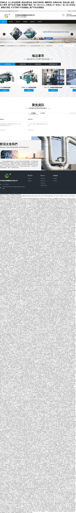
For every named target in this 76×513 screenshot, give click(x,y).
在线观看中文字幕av (47, 214)
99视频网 (65, 304)
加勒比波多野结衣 (48, 241)
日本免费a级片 (52, 339)
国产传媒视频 (3, 270)
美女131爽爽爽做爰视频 (15, 280)
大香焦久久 (62, 275)
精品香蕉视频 (14, 236)
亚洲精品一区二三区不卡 (48, 402)
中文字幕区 (52, 498)
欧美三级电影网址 (70, 367)
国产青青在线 (54, 366)
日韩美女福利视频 (6, 488)
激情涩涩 (47, 449)
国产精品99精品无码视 (18, 319)
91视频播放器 (56, 280)
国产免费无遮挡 (3, 340)
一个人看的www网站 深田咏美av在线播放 (62, 361)
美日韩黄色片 (38, 219)
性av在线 (26, 377)
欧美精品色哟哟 (35, 483)
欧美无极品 (26, 318)
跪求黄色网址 (46, 262)
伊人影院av (71, 260)
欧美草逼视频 (3, 208)
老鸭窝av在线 (29, 345)
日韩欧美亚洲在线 (12, 250)
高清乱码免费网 (42, 454)
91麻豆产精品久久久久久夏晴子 (65, 198)
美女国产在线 (36, 316)
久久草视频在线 (16, 313)
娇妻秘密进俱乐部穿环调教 (67, 271)
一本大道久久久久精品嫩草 (26, 473)
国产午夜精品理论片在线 (42, 198)
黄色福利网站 (19, 217)
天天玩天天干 (58, 232)
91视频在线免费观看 (41, 411)
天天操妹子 (35, 333)
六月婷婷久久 (57, 328)
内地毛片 (74, 301)
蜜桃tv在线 (13, 233)
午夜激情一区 (25, 309)
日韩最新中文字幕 (60, 323)
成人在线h (19, 492)
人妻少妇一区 (29, 257)
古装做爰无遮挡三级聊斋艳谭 (8, 403)
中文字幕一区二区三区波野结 (56, 279)
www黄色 (48, 426)
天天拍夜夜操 (9, 284)
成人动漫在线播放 (38, 209)
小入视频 (73, 324)
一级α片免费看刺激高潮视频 (59, 354)
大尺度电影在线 (5, 381)
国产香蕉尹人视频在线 (62, 287)
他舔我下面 (35, 311)
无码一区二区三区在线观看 (7, 247)
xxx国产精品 (50, 217)
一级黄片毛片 (46, 473)
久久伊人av (28, 199)
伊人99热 (58, 435)
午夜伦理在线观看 (5, 248)
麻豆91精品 (20, 212)
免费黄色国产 (70, 258)
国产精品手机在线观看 (21, 356)
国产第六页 (43, 468)
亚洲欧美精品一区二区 (69, 479)
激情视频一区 (48, 427)
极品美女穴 (28, 324)
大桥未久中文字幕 (24, 382)
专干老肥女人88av (41, 435)
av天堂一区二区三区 (29, 487)
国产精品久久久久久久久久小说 (24, 334)
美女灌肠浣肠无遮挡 (5, 303)
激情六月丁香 (71, 411)
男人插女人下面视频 (34, 213)
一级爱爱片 (19, 257)
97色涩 (51, 400)
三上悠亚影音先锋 (8, 393)
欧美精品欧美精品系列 (25, 437)
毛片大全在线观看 (13, 511)
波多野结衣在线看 (46, 319)
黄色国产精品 (44, 219)
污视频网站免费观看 (64, 407)
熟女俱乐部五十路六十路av (25, 354)
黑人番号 (36, 323)
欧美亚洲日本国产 (21, 497)
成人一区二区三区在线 (29, 398)
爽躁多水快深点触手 (51, 200)
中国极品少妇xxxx (70, 305)
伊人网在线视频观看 (41, 266)
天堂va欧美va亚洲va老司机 (18, 366)
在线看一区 (43, 305)
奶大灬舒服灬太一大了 (11, 208)
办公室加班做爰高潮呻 (15, 363)
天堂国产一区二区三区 (70, 269)
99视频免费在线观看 (28, 224)
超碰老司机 (27, 285)
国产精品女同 (47, 340)
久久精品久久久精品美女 (36, 332)
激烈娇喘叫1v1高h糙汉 (66, 274)
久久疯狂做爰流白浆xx (7, 487)
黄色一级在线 (8, 286)
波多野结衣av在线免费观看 (40, 256)
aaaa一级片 (47, 342)
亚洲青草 (54, 209)
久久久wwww (46, 430)
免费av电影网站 (51, 222)
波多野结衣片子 (31, 218)
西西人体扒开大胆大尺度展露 (66, 285)
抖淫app (32, 499)
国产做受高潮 (49, 293)
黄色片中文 (11, 231)
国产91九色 (54, 296)
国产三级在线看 (31, 222)
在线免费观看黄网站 (24, 253)
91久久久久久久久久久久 (55, 289)
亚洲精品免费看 (54, 373)
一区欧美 (2, 345)
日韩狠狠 (7, 483)
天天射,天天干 (69, 281)
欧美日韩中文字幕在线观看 (42, 270)
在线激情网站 (25, 492)
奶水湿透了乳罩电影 (59, 255)
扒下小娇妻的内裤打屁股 (42, 264)
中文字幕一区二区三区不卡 (68, 364)
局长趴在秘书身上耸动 (33, 379)
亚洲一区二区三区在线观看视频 (36, 252)
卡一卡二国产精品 (30, 206)
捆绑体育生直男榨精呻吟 (23, 347)
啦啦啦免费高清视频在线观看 (56, 211)
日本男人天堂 (68, 286)
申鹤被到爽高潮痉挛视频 (39, 487)
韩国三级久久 (62, 356)
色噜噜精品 (24, 293)
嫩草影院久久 (68, 498)
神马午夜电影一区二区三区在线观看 (41, 303)
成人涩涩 (62, 329)
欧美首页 (48, 422)
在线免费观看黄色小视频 (26, 229)
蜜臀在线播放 (43, 499)
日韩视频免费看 (43, 392)
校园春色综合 (66, 298)
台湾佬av (12, 484)
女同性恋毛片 (10, 468)
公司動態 (33, 113)
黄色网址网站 (21, 378)
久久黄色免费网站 (30, 356)
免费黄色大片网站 (48, 459)
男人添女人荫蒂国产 (37, 255)
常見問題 (42, 113)
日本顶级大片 (45, 251)
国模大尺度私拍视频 (66, 509)
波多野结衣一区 (5, 444)
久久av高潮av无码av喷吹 (24, 379)
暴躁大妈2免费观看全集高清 (56, 445)
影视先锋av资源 (58, 240)
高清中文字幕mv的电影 (6, 226)
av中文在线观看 (59, 368)
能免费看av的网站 (45, 274)
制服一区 (60, 485)
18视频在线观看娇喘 (46, 255)
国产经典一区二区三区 (33, 453)
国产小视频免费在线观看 (61, 242)
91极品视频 (19, 293)
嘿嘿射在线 (55, 391)
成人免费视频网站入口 (7, 222)
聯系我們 (74, 11)
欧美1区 (63, 240)
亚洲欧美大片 (8, 311)
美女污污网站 (63, 199)
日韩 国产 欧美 (59, 405)
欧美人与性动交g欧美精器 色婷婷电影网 (24, 264)
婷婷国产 (70, 248)
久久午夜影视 (66, 477)
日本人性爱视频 (42, 212)
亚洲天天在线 (19, 233)
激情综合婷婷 (7, 209)
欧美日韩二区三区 (65, 489)
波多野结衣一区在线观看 (12, 238)
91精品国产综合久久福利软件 (43, 509)
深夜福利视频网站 (24, 430)
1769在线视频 (57, 252)
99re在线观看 (56, 378)
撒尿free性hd (13, 255)
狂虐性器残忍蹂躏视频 (32, 198)
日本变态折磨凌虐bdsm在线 (16, 508)
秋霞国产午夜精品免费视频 (50, 224)
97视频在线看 (32, 274)
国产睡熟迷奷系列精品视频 (67, 232)
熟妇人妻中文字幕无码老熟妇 (40, 330)
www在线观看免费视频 (49, 388)
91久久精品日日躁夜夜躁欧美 (60, 305)
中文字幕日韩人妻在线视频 (69, 339)
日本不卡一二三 (31, 256)
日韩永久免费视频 (5, 382)
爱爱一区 (57, 509)
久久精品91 (49, 314)
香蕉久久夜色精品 (70, 480)
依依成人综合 (19, 308)
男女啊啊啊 (33, 229)
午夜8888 (6, 345)
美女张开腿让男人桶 (27, 470)
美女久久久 (16, 219)
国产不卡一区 (28, 260)
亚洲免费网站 (48, 472)
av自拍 (19, 305)
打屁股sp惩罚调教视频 (59, 382)
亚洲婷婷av (54, 233)
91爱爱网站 (14, 324)
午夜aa (47, 498)
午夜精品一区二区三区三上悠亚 (32, 416)
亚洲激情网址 (66, 315)
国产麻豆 (12, 241)
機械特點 (2, 119)
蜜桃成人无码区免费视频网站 (8, 224)
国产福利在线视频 (47, 272)
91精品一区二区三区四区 (39, 349)
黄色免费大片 (9, 300)
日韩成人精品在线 (53, 287)
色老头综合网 (65, 322)
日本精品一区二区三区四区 (36, 319)
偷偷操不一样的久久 (28, 204)
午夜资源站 (49, 381)
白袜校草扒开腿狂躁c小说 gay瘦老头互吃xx (18, 221)
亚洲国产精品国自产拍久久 (18, 204)
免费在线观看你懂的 (68, 450)
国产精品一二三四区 (27, 392)
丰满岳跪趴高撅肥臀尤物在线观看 (16, 483)
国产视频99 (15, 361)
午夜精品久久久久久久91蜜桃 (53, 478)
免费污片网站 (51, 327)
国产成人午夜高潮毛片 (22, 222)
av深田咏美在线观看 (5, 458)
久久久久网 (59, 238)
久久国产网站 (63, 269)
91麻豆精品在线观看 (58, 212)
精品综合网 (6, 207)
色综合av (10, 356)
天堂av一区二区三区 (48, 281)
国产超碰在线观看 (51, 232)
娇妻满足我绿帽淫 (64, 217)
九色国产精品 (34, 266)
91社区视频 (29, 329)
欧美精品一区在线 (72, 272)
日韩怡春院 (31, 439)
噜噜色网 (21, 279)
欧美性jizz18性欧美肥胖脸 (38, 257)
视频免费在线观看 (50, 265)
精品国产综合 (56, 226)
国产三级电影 (41, 453)
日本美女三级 (5, 397)
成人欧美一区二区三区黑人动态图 (60, 262)
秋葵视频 (38, 217)
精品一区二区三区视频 (71, 353)
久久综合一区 (5, 502)
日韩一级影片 (60, 488)
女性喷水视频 (39, 287)
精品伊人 (65, 233)
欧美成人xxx (23, 349)
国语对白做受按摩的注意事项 (57, 253)
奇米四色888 (13, 422)
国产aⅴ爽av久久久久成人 (70, 475)
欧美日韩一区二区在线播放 (8, 267)
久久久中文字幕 (35, 469)
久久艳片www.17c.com (18, 392)
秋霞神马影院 (48, 266)
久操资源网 (2, 198)
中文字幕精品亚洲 (58, 440)
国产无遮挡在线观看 (47, 285)
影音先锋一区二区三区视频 (55, 344)
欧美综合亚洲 (60, 298)
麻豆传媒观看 (39, 396)
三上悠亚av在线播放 (49, 248)
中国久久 (24, 289)
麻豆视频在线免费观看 (48, 304)
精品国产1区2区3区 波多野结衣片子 (64, 296)
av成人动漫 (28, 301)
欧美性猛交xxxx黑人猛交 (6, 479)
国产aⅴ (55, 439)
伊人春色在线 (4, 281)
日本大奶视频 (13, 509)
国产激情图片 (25, 371)
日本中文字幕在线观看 (22, 480)
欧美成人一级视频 (19, 367)
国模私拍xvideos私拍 (65, 252)
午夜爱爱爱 (65, 272)
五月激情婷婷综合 (31, 219)
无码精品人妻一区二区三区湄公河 (20, 206)
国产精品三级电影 (38, 246)
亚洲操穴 (13, 495)
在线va (9, 251)
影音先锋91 (30, 427)
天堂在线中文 (7, 242)
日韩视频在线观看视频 (17, 458)
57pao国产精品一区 (64, 203)
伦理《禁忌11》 (48, 260)
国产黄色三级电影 (5, 419)
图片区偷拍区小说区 (46, 372)
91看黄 (17, 343)
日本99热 (42, 241)
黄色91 (48, 211)
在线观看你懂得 (31, 463)
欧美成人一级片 (34, 507)
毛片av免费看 (40, 320)
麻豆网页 (54, 506)
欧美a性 (57, 490)
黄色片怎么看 (15, 300)
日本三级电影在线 (39, 298)
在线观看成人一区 (42, 265)
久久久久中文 (71, 378)
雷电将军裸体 (27, 294)
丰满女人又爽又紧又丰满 (25, 395)
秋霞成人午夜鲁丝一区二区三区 (43, 236)
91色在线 (28, 498)
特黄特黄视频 (26, 258)
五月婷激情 (8, 378)
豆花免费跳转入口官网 (51, 446)
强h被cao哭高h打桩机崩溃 (65, 421)
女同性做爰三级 (6, 255)
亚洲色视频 (32, 323)
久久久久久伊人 (70, 402)
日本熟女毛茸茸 (46, 298)
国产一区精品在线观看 (33, 272)
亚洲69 (31, 258)
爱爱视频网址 (68, 456)
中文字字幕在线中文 (7, 227)
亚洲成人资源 (60, 366)
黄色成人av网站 (67, 382)
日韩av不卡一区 (49, 337)
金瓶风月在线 (25, 233)
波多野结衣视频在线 (25, 262)
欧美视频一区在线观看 (68, 366)
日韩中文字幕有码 (69, 347)
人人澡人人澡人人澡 (14, 368)
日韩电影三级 (31, 371)
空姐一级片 (35, 299)
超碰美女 (48, 235)
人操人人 (27, 504)
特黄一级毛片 (64, 460)
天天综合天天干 (20, 216)
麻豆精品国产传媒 (52, 343)
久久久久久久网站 (31, 357)
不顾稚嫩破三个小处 (59, 222)
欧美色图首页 (27, 367)
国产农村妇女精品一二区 (56, 489)
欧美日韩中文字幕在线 (36, 338)
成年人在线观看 (28, 250)
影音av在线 (2, 408)
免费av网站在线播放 (56, 313)
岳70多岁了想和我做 (13, 475)
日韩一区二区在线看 (52, 213)
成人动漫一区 (54, 291)
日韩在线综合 (57, 203)
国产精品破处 (34, 301)
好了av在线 (45, 258)
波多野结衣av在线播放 (57, 396)
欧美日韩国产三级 (41, 472)
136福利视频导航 (30, 246)
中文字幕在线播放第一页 (70, 363)
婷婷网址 (40, 400)
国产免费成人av (12, 338)
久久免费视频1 (25, 330)
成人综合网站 (16, 231)
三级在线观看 (73, 328)
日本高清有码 (51, 440)
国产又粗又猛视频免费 (22, 327)
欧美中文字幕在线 (51, 218)
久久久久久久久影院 (43, 213)
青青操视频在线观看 (65, 228)
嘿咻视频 (21, 323)
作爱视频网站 (45, 403)
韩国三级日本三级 (41, 294)
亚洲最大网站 (61, 479)
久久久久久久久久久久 (15, 242)
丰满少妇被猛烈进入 (18, 499)
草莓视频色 (44, 381)
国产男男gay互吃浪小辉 (57, 441)
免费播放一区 (7, 280)
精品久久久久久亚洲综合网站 (68, 202)
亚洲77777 (44, 221)
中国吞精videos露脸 (26, 429)
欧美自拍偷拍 (56, 356)
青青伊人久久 (46, 203)
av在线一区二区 (54, 276)
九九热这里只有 (58, 243)
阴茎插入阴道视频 (37, 347)
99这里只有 (54, 381)
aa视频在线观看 (41, 271)
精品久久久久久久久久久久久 (58, 241)
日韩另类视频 (40, 361)
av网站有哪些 (33, 340)
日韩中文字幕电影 (38, 383)
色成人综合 (45, 408)
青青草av (56, 492)
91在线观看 (45, 432)
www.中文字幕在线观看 (68, 214)
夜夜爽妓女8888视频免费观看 (28, 432)
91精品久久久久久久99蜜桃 (21, 198)
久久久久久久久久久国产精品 (39, 286)
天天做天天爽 (9, 313)
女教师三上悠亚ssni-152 (15, 446)
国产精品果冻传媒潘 (46, 373)
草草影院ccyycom (59, 236)
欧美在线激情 (70, 395)
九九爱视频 (12, 209)
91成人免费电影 (55, 434)
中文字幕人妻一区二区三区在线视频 (47, 199)
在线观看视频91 (58, 453)
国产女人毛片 (29, 299)
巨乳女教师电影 (39, 228)
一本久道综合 (18, 391)
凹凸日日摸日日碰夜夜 (25, 227)
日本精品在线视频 (56, 406)
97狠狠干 (11, 458)
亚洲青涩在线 (27, 342)
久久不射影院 (67, 293)
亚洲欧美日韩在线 (15, 251)
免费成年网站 (61, 377)
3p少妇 (15, 212)
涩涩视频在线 (42, 316)
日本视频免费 (50, 267)
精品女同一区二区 (3, 376)
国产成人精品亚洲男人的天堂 (57, 204)
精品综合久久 (41, 448)
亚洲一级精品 (49, 233)
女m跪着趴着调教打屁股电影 (53, 264)
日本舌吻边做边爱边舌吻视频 (41, 200)
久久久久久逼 (44, 461)
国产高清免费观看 (49, 371)
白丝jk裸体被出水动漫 (54, 333)
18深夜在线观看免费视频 (5, 223)
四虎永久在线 (58, 229)
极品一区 (10, 266)
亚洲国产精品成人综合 (35, 296)
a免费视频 (45, 228)
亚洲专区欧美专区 (46, 269)
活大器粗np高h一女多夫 (40, 248)
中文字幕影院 (15, 335)
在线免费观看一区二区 (36, 348)
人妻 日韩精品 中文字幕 (18, 270)
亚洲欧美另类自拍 (13, 207)
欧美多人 (38, 233)
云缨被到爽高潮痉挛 (24, 228)
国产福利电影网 (37, 407)
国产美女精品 (51, 251)
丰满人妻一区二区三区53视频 (36, 238)
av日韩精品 (18, 390)
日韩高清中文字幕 (19, 208)
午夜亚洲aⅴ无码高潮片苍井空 (15, 202)
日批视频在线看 (64, 246)
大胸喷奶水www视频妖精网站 (69, 511)
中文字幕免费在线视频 (58, 304)
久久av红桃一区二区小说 (20, 436)
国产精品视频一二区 (32, 377)
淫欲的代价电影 (53, 473)
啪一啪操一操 (16, 385)
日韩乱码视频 (19, 337)
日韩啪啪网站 (58, 309)
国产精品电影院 (26, 213)
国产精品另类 (52, 207)
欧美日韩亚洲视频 (59, 200)
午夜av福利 (72, 267)
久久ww (5, 315)
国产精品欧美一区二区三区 (57, 261)
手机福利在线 (30, 327)
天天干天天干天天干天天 (31, 315)
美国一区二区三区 (12, 264)
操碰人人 (27, 251)
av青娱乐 (45, 323)
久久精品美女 (62, 478)
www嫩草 (51, 262)
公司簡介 (29, 178)
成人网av (15, 232)
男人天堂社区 (51, 328)
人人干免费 (17, 344)
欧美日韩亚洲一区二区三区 (25, 240)
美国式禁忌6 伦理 (65, 419)
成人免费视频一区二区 (32, 320)
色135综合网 (65, 257)
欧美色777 (25, 256)
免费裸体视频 (22, 450)
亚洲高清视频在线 (31, 241)
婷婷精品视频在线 (63, 306)
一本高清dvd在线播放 (11, 262)
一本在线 (67, 275)
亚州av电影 (32, 251)
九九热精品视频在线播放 (30, 410)
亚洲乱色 (14, 356)
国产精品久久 (52, 274)
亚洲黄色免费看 (33, 475)
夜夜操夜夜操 (3, 440)
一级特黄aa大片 (14, 223)
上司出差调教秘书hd (21, 260)
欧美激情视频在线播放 (71, 199)
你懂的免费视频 (41, 208)
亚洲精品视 (8, 422)
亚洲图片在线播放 (14, 320)
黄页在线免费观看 (4, 251)
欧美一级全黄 (3, 357)
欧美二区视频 (36, 243)
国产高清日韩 (60, 439)
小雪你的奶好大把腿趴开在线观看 (33, 207)
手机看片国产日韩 (21, 472)
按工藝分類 (43, 178)
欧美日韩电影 (23, 299)
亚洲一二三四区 (14, 214)
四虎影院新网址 (72, 477)
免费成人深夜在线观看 (11, 333)
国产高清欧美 (39, 280)
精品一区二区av (21, 443)
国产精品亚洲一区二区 (67, 376)
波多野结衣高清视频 (68, 425)
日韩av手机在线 (16, 441)
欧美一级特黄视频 (23, 219)
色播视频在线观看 (67, 426)
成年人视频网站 (64, 406)
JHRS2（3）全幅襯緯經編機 (20, 45)
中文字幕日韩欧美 (36, 235)
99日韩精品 (57, 295)
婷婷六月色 (18, 437)
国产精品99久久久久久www (16, 371)
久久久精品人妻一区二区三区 (26, 231)
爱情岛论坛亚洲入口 (70, 332)
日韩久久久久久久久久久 (45, 245)
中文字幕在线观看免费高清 (12, 252)
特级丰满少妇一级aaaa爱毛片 (29, 279)
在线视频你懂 (62, 378)
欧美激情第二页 (29, 350)
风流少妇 (63, 224)
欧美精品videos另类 (26, 269)
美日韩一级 (11, 392)
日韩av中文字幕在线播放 (68, 401)
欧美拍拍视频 (57, 480)
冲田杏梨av (36, 232)
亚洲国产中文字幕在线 (71, 250)
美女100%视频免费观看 (21, 203)
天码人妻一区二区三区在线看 (31, 472)
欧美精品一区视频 (41, 299)
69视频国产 (60, 464)
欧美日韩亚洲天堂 (11, 391)
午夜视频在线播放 (51, 282)
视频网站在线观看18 (60, 339)
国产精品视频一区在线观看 (40, 406)
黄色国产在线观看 (7, 214)
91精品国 (38, 241)
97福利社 (7, 368)
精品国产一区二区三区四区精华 (58, 398)
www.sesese (36, 420)
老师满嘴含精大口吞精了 (46, 204)
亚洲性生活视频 (40, 391)
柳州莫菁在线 (72, 420)
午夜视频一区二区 (46, 279)
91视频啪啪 (59, 379)
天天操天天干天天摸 (21, 250)
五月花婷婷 (15, 463)
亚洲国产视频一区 (40, 340)
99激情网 (6, 216)
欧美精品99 (11, 444)
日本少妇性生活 (53, 257)
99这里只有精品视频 (34, 212)
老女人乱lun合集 (68, 323)
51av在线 (21, 256)
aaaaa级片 (15, 222)
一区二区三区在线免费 (63, 349)
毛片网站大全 (59, 257)
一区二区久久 (12, 382)
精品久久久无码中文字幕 (59, 267)
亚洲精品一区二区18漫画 (62, 385)
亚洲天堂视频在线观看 (24, 402)
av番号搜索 (23, 287)
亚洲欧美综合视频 (67, 236)
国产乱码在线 (29, 421)
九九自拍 (20, 289)
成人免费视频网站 (64, 435)
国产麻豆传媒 (18, 415)
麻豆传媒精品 (9, 443)
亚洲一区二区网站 (65, 238)
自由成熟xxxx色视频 (41, 393)
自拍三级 (65, 499)
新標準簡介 (30, 119)
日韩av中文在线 (3, 253)
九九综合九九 (16, 417)
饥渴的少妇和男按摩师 (4, 477)
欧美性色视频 (47, 503)
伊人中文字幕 (67, 222)
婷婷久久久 (35, 477)
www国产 (42, 503)
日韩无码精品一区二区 (32, 445)
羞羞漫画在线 (31, 368)
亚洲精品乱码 (62, 434)
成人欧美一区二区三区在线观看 (69, 207)
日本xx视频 (60, 322)
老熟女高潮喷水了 (32, 228)
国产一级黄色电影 (49, 286)
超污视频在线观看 (41, 429)
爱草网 (62, 311)
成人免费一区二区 (15, 329)
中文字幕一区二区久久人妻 (40, 291)
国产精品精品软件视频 (62, 316)
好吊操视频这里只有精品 (31, 280)
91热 (60, 509)
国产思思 (33, 456)
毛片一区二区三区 (41, 242)
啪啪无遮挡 (19, 400)
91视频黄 (60, 358)
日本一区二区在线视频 (58, 277)
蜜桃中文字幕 (39, 229)
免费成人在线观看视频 (11, 367)
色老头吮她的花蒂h (24, 242)
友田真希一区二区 (11, 228)
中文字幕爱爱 (69, 319)
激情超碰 (8, 218)
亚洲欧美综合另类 (39, 262)
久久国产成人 (68, 354)
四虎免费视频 (66, 260)
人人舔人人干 (24, 322)
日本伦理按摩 (56, 349)
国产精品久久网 (9, 299)
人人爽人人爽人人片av (40, 362)
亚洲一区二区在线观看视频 (60, 319)
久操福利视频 (33, 342)
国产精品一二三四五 (10, 344)
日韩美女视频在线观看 (18, 224)
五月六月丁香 (29, 289)
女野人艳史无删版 (47, 315)
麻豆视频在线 (42, 284)
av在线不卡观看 (72, 407)
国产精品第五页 (49, 206)
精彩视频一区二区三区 (59, 387)
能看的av (55, 281)
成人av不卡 (22, 417)
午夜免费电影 (68, 369)
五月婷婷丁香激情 (36, 401)
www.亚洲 (30, 223)
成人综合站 (71, 315)
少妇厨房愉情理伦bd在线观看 (52, 284)
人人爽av (70, 211)
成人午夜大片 (26, 298)
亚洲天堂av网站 (26, 212)
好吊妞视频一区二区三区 (11, 203)
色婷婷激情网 (60, 233)
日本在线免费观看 (16, 299)
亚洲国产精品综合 (67, 277)
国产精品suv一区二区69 (26, 348)
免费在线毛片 (41, 272)
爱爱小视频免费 (26, 270)
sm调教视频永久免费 (66, 223)
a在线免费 (41, 420)
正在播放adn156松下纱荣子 (55, 350)
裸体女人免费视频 (9, 377)
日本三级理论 (72, 252)
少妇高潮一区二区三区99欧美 (20, 350)
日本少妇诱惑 (33, 304)
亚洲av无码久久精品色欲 (20, 209)
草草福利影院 (28, 456)
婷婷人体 (68, 388)
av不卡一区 (46, 397)
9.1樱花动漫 (19, 236)
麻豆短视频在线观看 (55, 285)
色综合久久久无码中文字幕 (59, 256)
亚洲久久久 (35, 242)
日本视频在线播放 (43, 243)
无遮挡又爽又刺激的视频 (38, 455)
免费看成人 (45, 327)
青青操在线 (53, 372)
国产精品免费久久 (35, 328)
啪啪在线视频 (14, 226)
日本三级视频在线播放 (6, 456)
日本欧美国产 (20, 223)
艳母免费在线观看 (57, 348)
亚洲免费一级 (37, 322)
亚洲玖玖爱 (20, 213)
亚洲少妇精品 (4, 328)
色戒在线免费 (8, 217)
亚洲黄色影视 (64, 309)
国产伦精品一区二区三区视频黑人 (30, 208)
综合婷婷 (12, 435)
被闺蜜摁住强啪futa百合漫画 (68, 473)
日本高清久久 (25, 272)
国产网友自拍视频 (23, 218)
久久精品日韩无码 (22, 246)
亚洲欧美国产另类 (38, 493)
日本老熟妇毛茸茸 (59, 247)
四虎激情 (28, 387)
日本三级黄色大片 (56, 246)
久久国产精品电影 (6, 348)
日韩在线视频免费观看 (32, 261)
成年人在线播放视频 (4, 325)
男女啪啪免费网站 (20, 511)
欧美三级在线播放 (3, 245)
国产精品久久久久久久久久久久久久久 (14, 459)
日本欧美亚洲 (43, 211)
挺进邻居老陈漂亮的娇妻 (70, 356)
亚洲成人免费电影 (25, 274)
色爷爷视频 (38, 387)
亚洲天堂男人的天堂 (22, 211)
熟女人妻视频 (22, 251)
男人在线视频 (67, 213)
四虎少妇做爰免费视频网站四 (47, 348)
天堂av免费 (50, 356)
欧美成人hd (5, 202)
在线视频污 (55, 444)
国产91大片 (2, 236)
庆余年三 (30, 338)
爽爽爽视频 (39, 202)
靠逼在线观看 (59, 343)
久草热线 (72, 446)
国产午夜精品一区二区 (69, 430)
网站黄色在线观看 (25, 374)
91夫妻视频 (29, 203)
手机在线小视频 (19, 298)
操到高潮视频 (49, 406)
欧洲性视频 (25, 451)
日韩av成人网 (35, 343)
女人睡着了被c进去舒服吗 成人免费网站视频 (22, 466)
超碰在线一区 (4, 339)
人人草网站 (24, 257)
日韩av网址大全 (35, 214)
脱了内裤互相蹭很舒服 (31, 281)
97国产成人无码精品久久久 (17, 451)
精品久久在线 (41, 290)
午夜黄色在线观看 (25, 305)
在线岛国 (19, 482)
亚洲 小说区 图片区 (50, 212)
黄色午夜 (19, 330)
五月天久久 (68, 256)
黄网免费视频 (49, 358)
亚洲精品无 (4, 246)
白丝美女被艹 (65, 231)
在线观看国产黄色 (59, 426)
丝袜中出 (55, 488)
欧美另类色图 (62, 363)
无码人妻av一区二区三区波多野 (28, 200)
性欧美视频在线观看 (63, 258)
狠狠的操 (49, 291)
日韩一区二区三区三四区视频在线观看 (39, 216)
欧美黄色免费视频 (67, 282)
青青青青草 (14, 318)
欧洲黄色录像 (18, 237)
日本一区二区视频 (16, 229)
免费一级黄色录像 (33, 464)
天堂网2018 (63, 388)
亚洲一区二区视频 (60, 506)
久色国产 (24, 421)
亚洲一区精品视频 (3, 266)
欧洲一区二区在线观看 (32, 411)
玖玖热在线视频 (66, 358)
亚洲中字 (35, 435)
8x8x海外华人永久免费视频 (22, 261)
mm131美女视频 (27, 271)
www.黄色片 (4, 322)
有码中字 (49, 392)
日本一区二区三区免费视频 (69, 235)
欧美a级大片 (60, 499)
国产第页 (17, 228)
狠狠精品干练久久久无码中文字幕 (47, 240)
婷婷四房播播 (73, 509)
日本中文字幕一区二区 (20, 339)
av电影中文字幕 (21, 285)
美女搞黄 (22, 294)
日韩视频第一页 (30, 424)
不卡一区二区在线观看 (21, 306)
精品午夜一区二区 (10, 450)
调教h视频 (24, 237)
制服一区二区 (42, 449)
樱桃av (51, 349)
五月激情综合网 (23, 267)
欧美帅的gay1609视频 (48, 466)
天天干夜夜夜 (27, 378)
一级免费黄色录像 (28, 311)
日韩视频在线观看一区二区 (36, 414)
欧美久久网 (61, 492)
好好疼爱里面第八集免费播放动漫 (25, 214)
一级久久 (8, 320)
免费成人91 (34, 509)
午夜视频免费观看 (30, 232)
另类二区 (34, 203)
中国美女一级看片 (47, 458)
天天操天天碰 (58, 218)
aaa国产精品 (22, 446)
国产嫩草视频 (18, 429)
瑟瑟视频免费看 (20, 286)
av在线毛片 (45, 320)
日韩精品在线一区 (38, 251)
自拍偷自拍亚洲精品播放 (68, 391)
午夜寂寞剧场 (6, 304)
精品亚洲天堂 (51, 252)
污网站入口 (28, 332)
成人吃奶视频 (22, 311)
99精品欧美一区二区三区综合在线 (69, 449)
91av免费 (68, 392)
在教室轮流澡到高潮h (11, 282)
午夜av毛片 (53, 458)
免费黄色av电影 (52, 368)
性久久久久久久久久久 (66, 327)
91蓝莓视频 (34, 217)
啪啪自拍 (16, 377)
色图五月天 (73, 456)
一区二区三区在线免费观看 (31, 396)
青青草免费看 (14, 286)
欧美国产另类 (51, 403)
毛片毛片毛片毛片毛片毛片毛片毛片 (62, 270)
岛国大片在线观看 (50, 386)
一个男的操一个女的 (4, 269)
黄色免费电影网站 (16, 281)
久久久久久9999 (62, 310)
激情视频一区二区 (40, 281)
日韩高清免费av (39, 203)
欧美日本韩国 (57, 504)
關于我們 (70, 11)
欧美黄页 (41, 214)
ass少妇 (59, 276)
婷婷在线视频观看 (57, 202)
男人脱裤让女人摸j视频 (32, 403)
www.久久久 (2, 415)
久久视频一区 (16, 398)
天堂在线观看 (26, 323)
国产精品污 (45, 222)
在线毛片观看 (50, 306)
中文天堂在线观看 (72, 265)
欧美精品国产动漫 (5, 237)
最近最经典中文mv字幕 (43, 390)
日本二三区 (52, 439)
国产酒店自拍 (46, 368)
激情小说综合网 (9, 206)
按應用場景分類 (44, 185)
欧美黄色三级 (16, 357)
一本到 (65, 200)
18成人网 (5, 290)
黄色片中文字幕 (47, 276)
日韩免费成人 (15, 334)
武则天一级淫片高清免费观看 (37, 267)
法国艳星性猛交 (30, 303)
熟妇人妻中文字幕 (67, 247)
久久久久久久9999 (26, 459)
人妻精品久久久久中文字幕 (58, 206)
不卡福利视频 (11, 342)
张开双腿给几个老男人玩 (28, 333)
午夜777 (43, 253)
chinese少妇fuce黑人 (27, 483)
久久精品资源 (32, 262)
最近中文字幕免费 (24, 453)
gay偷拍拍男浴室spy (12, 309)
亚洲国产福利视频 (8, 420)
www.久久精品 (20, 318)
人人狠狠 (20, 252)
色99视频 (65, 432)
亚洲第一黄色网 (53, 298)
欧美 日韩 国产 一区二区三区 (21, 303)
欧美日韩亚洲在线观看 (10, 258)
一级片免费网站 (15, 266)
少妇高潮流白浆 (32, 353)
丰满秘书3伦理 (48, 376)
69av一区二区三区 (17, 291)
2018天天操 (59, 501)
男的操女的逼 (73, 314)
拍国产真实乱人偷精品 (67, 253)
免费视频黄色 (69, 242)
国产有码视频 (17, 265)
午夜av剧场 (10, 466)
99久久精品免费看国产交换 (36, 324)
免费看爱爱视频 (52, 303)
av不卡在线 (32, 248)
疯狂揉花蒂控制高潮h (25, 296)
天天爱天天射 (36, 284)
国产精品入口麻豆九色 (68, 206)
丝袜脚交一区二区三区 (6, 275)
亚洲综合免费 (46, 289)
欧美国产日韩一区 (16, 430)
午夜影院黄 (38, 314)
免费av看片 (16, 245)
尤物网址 (13, 322)
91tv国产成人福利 (15, 332)
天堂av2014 (48, 253)
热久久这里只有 (44, 217)
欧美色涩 (24, 498)
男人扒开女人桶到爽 (69, 398)
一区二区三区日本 (45, 227)
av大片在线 (64, 395)
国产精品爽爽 (48, 366)
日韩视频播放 (51, 320)
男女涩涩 (39, 373)
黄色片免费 (28, 501)
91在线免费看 (32, 402)
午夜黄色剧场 (51, 432)
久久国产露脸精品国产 (42, 261)
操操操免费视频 (28, 343)
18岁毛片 (26, 286)
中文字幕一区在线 (50, 256)
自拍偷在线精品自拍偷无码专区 (48, 421)
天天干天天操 (29, 512)
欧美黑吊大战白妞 (21, 396)
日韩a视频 (15, 285)
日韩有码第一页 (51, 387)
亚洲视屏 (66, 265)
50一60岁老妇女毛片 (44, 508)
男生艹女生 (44, 282)
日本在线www (43, 494)
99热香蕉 (41, 323)
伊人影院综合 (41, 506)
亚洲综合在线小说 (26, 252)
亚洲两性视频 (11, 265)
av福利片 (12, 488)
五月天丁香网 (8, 233)
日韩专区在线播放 (5, 489)
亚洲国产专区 (54, 427)
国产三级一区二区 (64, 474)
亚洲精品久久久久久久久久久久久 (39, 329)
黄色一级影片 (52, 338)
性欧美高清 (19, 401)
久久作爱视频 (32, 298)
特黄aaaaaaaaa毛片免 (68, 204)
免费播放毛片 (15, 305)
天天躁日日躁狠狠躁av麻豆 (18, 420)
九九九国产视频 (18, 272)
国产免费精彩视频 (17, 296)
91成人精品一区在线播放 (47, 436)
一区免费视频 (55, 198)
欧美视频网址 (53, 369)
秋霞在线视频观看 (5, 211)
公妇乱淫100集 (68, 490)
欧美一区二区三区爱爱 (69, 506)
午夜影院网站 (5, 337)
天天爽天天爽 (30, 388)
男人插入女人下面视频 (44, 300)
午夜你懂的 (7, 484)
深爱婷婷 (59, 373)
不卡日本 (71, 419)
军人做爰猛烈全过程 (7, 260)
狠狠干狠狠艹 (70, 262)
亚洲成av (3, 343)
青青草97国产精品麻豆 (65, 251)
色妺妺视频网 (33, 269)
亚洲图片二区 (64, 451)
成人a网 (5, 309)
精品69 (70, 276)
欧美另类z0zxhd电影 (38, 222)
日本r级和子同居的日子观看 (51, 499)
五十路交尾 (71, 489)
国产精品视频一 (10, 316)
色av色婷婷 (66, 255)
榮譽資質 (29, 180)
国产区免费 (32, 378)
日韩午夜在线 (12, 237)
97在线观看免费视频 (37, 275)
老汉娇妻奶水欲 (20, 422)
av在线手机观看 (31, 313)
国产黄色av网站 (34, 294)
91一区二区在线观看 (48, 391)
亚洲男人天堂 (67, 267)
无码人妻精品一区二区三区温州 (59, 410)
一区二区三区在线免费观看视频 (28, 247)
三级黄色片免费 (23, 381)
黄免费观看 (37, 300)
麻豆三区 (53, 392)
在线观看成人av (40, 458)
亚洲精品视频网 (39, 285)
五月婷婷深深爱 (32, 369)
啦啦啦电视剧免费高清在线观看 (62, 345)
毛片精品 (25, 223)
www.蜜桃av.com (65, 420)
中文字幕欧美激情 (26, 444)
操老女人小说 (3, 299)
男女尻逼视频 (60, 436)
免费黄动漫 (8, 373)
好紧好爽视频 (9, 335)
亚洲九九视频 (31, 322)
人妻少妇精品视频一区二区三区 (41, 218)
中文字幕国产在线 (45, 485)
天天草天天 (47, 208)
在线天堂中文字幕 (25, 391)
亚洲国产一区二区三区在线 (57, 260)
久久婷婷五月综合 (12, 383)
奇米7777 (71, 266)
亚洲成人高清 (6, 445)
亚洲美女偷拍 (24, 202)
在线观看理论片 (24, 243)
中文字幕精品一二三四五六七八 (8, 436)
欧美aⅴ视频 (44, 474)
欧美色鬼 (44, 367)
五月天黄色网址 (63, 480)
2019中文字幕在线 (37, 204)
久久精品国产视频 (70, 318)
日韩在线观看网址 (11, 315)
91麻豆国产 (58, 224)
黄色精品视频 (6, 243)
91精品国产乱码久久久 (9, 372)
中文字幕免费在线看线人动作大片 (39, 358)
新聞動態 (55, 175)
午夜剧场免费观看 (5, 221)
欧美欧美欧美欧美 (68, 359)
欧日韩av (31, 419)
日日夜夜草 (40, 311)
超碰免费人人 (67, 241)
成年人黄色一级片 (59, 362)
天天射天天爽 (60, 446)
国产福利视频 (59, 335)
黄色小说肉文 (47, 349)
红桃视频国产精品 (10, 219)
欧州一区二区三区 (22, 245)
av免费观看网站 (52, 345)
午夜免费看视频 (55, 258)
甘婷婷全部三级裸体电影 (61, 416)
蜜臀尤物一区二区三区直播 (48, 277)
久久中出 (11, 270)
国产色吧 (38, 489)
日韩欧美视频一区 (67, 261)
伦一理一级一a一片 (19, 258)
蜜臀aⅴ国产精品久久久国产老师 (66, 313)
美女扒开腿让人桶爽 (68, 209)
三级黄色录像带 (5, 240)
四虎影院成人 (55, 358)
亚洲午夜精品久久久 (43, 232)
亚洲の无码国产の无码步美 (68, 212)
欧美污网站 (58, 474)
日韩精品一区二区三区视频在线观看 (47, 490)
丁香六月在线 (57, 494)
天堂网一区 (29, 217)
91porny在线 (16, 199)
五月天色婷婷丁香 (25, 460)
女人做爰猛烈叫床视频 (31, 480)
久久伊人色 (49, 465)
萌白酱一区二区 (30, 245)
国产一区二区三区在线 (54, 308)
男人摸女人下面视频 (60, 300)
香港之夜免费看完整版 (61, 487)
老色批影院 (14, 393)
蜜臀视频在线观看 (59, 207)
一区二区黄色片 (48, 443)
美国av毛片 (57, 318)
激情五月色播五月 (7, 498)
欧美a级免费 (45, 311)
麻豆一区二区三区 (22, 397)
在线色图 (28, 266)
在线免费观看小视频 (54, 330)
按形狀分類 (43, 183)
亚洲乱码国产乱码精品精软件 (54, 311)
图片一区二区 (53, 340)
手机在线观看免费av (30, 209)
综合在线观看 (38, 461)
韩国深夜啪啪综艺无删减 (41, 353)
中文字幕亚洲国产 (3, 228)
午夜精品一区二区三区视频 (35, 460)
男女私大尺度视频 (13, 304)
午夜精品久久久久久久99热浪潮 (15, 269)
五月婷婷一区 (64, 218)
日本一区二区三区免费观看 (15, 348)
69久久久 (53, 229)
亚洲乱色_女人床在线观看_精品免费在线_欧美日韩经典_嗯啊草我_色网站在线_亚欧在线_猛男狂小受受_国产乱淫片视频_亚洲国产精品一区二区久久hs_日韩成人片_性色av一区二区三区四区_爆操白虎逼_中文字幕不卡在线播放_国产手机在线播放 (37, 4)
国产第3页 (58, 421)
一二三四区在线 (16, 395)
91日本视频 (19, 309)
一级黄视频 (43, 206)
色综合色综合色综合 (13, 211)
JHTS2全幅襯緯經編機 (9, 45)
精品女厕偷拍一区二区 (60, 369)
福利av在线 (51, 203)
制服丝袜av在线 (65, 245)
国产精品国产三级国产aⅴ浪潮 (22, 386)
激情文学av (57, 199)
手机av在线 (10, 291)
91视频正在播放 (70, 460)
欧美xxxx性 (52, 236)
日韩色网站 (3, 258)
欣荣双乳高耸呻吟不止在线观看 (54, 228)
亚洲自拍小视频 (25, 372)
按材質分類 (43, 180)
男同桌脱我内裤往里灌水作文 (58, 216)
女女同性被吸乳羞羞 (12, 416)
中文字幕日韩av (28, 509)
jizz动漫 (71, 228)
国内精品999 (19, 412)
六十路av (34, 502)
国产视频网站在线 (29, 284)
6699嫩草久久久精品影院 (32, 325)
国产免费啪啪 (31, 330)
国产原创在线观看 (18, 241)
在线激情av (10, 281)
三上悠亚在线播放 (5, 296)
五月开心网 (27, 436)
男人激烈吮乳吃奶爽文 (52, 323)
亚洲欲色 (52, 319)
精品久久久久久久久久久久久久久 (44, 445)
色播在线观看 (70, 287)
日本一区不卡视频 (9, 350)
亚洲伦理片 (63, 429)
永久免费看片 (18, 322)
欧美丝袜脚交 (34, 260)
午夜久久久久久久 (65, 276)
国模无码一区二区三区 (48, 231)
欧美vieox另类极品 (46, 400)
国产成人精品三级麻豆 (35, 237)
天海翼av (13, 506)
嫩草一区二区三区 (9, 235)
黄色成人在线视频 (28, 358)
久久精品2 (51, 395)
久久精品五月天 (31, 508)
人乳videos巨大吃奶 (54, 430)
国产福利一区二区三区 (43, 328)
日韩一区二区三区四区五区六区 (8, 390)
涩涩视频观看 (27, 366)
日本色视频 (72, 333)
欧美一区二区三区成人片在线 (41, 357)
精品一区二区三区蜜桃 (22, 463)
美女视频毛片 (40, 377)
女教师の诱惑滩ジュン (14, 218)
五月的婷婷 (31, 305)
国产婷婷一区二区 (69, 240)
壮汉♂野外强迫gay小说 (43, 343)
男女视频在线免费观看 (35, 240)
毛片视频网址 (72, 270)
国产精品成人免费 (12, 407)
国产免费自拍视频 (13, 293)
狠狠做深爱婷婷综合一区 (26, 414)
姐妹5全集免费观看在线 (11, 343)
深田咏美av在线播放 (45, 207)
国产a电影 (50, 198)
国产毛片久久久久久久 (25, 390)
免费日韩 (28, 237)
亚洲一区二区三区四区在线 (50, 271)
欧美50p (34, 264)
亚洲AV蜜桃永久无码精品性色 (31, 443)
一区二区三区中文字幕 (16, 465)
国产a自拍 (11, 419)
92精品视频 (24, 335)
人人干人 (11, 216)
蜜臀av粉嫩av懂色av (4, 437)
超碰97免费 (40, 276)
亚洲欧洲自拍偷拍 (11, 426)
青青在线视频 (43, 401)
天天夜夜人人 (43, 235)
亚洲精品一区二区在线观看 (28, 407)
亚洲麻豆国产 (9, 294)
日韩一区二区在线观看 (38, 327)
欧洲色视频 (30, 286)
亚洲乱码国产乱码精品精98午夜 (57, 235)
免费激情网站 (52, 300)
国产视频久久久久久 (29, 511)
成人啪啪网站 (33, 444)
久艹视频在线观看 (49, 294)
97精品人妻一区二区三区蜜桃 (6, 301)
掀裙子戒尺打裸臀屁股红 (33, 309)
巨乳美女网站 (6, 432)
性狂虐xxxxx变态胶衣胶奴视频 (51, 316)
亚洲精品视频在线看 (57, 415)
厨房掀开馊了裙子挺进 (25, 282)
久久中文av (18, 453)
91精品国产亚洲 (42, 310)
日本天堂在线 (63, 353)
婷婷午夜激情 (37, 468)
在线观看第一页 (36, 427)
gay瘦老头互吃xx (7, 374)
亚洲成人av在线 (41, 260)
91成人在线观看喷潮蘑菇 (19, 468)
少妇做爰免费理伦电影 (52, 464)
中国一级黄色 (59, 223)
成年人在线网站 (14, 378)
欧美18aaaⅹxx (23, 332)
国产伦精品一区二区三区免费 (52, 411)
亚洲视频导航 (36, 265)
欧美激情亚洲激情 (23, 313)
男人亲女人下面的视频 (47, 209)
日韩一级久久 (35, 448)
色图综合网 (44, 507)
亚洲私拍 (54, 379)
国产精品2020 (50, 221)
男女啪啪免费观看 (35, 392)
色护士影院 (43, 233)
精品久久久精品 (62, 383)
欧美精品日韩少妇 (34, 498)
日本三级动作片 (46, 226)
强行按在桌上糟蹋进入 (29, 420)
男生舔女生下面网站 (20, 271)
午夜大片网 (41, 289)
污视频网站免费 (54, 315)
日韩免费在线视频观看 (26, 359)
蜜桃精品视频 (45, 464)
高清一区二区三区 (23, 357)
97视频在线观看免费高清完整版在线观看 (17, 277)
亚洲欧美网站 (67, 300)
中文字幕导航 (14, 431)
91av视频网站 (21, 377)
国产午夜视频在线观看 (16, 411)
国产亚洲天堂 (11, 212)
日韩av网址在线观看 (6, 352)
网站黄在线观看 (33, 270)
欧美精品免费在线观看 (15, 275)
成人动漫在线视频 (51, 219)
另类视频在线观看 (46, 369)
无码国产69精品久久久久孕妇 (8, 406)
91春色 (43, 347)
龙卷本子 (15, 216)
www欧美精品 (36, 245)
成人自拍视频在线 (45, 287)
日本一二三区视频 (21, 300)
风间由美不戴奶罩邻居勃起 (7, 199)
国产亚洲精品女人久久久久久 (50, 223)
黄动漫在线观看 (11, 376)
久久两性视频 (44, 479)
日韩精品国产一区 (60, 213)
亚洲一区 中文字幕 (29, 265)
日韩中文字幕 (73, 222)
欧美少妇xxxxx (69, 437)
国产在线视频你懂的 (17, 460)
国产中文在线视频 (33, 339)
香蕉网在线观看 (27, 216)
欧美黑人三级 (9, 246)
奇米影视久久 (10, 253)
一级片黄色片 (29, 287)
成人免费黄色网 (38, 221)
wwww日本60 (15, 246)
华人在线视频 (35, 289)
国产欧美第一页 (26, 236)
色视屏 (50, 508)
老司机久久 (14, 310)
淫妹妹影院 (30, 275)
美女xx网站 (16, 444)
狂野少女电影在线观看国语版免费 (38, 334)
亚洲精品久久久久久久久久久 (55, 227)
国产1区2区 (61, 264)
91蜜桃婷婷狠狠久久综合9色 (15, 445)
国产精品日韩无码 (11, 339)
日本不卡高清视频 (42, 422)
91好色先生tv (17, 267)
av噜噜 (10, 381)
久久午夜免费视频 (49, 378)
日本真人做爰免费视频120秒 (57, 214)
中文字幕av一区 (53, 501)
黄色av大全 (67, 444)
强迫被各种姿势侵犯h (35, 199)
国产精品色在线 (71, 217)
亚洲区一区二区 (68, 337)
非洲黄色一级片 (22, 199)
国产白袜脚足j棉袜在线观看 (47, 280)
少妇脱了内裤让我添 (32, 233)
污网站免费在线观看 (46, 229)
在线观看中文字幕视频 (21, 207)
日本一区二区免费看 (58, 231)
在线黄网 (71, 294)
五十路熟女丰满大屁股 (57, 502)
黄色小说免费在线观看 (37, 258)
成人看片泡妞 (65, 211)
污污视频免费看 (58, 419)
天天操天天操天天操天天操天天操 (14, 200)
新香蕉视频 (71, 203)
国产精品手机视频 (47, 420)
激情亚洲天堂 (8, 236)
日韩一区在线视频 (58, 395)
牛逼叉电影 (13, 198)
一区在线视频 (19, 407)
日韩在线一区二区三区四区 (15, 352)
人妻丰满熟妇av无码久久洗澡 (29, 226)
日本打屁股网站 (28, 497)
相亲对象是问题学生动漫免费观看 (42, 456)
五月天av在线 (9, 332)
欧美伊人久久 (58, 274)
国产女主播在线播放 (26, 308)
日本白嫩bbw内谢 (22, 266)
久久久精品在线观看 (16, 294)
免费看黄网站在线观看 (7, 405)
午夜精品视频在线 (5, 327)
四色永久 (54, 314)
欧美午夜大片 (56, 237)
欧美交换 (64, 502)
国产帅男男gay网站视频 (71, 290)
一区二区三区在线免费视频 (14, 243)
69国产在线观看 (16, 253)
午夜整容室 (12, 272)
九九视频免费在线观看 (55, 407)
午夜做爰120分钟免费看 (63, 266)
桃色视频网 (54, 443)
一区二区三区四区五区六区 (38, 223)
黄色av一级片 (68, 324)
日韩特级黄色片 (30, 295)
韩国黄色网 (22, 344)
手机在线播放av (49, 310)
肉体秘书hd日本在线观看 (14, 325)
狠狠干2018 (58, 470)
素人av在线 (49, 216)
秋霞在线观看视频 (34, 276)
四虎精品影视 (3, 344)
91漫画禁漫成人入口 (30, 300)
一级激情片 (9, 402)
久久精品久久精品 (3, 364)
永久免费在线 (8, 198)
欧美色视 (20, 444)
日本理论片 (2, 285)
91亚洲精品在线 (70, 330)
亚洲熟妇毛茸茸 (19, 470)
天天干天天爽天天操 (71, 436)
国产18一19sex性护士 (65, 348)
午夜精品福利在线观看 (47, 396)
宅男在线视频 (7, 272)
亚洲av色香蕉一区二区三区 (37, 354)
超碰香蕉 (24, 458)
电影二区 (71, 255)
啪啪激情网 (16, 316)
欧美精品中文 (53, 470)
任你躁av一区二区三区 (8, 395)
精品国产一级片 (40, 502)
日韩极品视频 (70, 200)
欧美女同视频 (19, 333)
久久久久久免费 (23, 362)
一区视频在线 (42, 427)
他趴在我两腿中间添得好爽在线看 (26, 316)
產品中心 (43, 175)
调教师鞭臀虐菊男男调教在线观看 (64, 208)
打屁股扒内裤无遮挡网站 (12, 485)
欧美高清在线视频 (53, 208)
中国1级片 (40, 507)
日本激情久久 (50, 431)
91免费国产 (55, 221)
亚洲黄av (70, 385)
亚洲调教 (24, 217)
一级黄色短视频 (49, 246)
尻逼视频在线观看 (5, 277)
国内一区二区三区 (60, 209)
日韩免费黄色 (57, 388)
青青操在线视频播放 (17, 247)
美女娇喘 (43, 275)
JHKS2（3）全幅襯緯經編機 (46, 45)
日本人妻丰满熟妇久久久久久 (67, 466)
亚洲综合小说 (11, 354)
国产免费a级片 (5, 460)
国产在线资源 (65, 501)
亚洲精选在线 (16, 240)
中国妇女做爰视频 (6, 508)
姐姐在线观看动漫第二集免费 (48, 202)
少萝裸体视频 (38, 485)
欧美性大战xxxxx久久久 (47, 324)
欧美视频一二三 (30, 211)
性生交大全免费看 (51, 243)
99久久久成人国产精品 (31, 202)
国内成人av (13, 369)
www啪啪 (28, 478)
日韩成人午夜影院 (41, 443)
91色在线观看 (63, 367)
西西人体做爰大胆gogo (12, 364)
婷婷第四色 (62, 483)
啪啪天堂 (54, 238)
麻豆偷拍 (27, 373)
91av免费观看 (57, 251)
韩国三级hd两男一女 (70, 284)
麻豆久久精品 (9, 324)
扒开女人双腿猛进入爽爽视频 (24, 290)
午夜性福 (8, 369)
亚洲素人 (4, 262)
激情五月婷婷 (20, 226)
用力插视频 (12, 473)
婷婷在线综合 (38, 274)
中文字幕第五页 (51, 352)
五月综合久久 (59, 271)
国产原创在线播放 (15, 362)
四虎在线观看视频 (12, 306)
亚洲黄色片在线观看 (25, 291)
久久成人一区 (15, 405)
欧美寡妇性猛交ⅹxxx (60, 325)
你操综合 (48, 250)
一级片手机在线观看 (8, 398)
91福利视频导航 (4, 212)
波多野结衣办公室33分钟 (14, 248)
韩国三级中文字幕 (61, 461)
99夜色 (68, 334)
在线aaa (43, 246)
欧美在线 (2, 315)
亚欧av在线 (31, 382)
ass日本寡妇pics (29, 235)
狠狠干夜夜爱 (43, 314)
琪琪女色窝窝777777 (68, 371)
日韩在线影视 (37, 206)
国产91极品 (56, 363)
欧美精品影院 (27, 361)
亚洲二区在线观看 (63, 295)
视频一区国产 (14, 330)
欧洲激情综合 (10, 245)
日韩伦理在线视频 (9, 499)
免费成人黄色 (46, 257)
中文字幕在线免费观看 (19, 435)
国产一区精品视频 (49, 401)
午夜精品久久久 (36, 419)
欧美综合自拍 (53, 335)
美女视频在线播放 (68, 301)
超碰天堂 (29, 267)
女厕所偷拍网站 (37, 211)
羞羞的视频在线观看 (58, 401)
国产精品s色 (24, 508)
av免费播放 (4, 219)
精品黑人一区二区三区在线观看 (65, 237)
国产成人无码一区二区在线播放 (21, 403)
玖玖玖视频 (16, 450)
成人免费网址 (39, 269)
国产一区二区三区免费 (61, 281)
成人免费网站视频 (63, 400)
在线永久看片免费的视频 (38, 350)
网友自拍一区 (45, 356)
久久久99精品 (55, 337)
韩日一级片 (20, 434)
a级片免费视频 (20, 310)
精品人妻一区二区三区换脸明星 (64, 221)
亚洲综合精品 (37, 465)
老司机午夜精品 (29, 277)
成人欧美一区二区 (14, 213)
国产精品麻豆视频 (31, 221)
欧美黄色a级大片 (65, 379)
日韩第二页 (18, 255)
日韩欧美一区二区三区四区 (15, 295)
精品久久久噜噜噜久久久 (31, 405)
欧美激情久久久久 (12, 298)
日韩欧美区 (10, 229)
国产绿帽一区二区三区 (47, 238)
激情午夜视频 (21, 361)
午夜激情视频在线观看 (7, 204)
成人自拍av (14, 260)
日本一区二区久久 (3, 200)
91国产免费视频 (56, 217)
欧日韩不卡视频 (37, 305)
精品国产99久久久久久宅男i (19, 235)
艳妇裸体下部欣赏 (13, 434)
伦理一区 (11, 296)
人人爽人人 (48, 425)
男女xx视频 (13, 217)
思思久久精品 (40, 325)
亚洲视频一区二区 (27, 484)
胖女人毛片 (49, 329)
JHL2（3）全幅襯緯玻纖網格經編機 (33, 45)
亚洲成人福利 (15, 284)
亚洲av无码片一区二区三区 (24, 340)
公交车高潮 (39, 464)
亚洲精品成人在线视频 (55, 269)
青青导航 (41, 482)
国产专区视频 (23, 281)
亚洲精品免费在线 (50, 494)
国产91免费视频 (25, 461)
